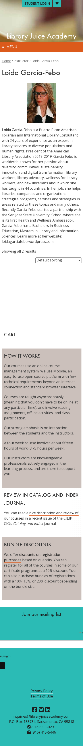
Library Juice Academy (42, 36)
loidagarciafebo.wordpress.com (28, 241)
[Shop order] (58, 260)
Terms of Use (41, 696)
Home (6, 60)
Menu (11, 46)
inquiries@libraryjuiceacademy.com (41, 716)
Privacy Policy (42, 690)
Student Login (37, 3)
